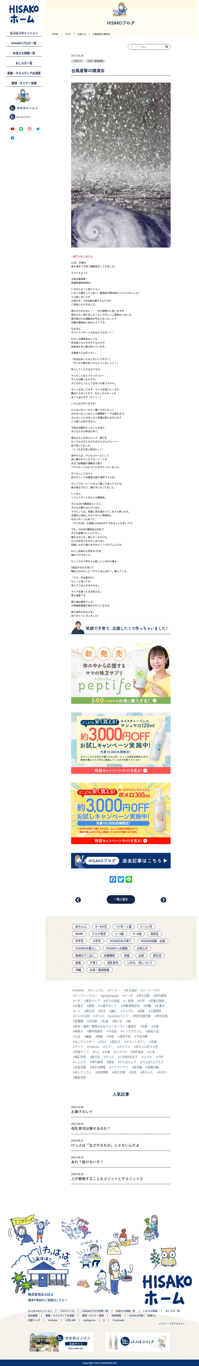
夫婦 (107, 1052)
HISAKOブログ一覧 (23, 43)
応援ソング (34, 1320)
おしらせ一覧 (24, 63)
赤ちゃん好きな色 (147, 1047)
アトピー (114, 990)
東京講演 (160, 996)
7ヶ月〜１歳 (123, 926)
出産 (141, 955)
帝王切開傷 (98, 1067)
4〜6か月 (101, 926)
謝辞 (91, 1006)
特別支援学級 (142, 1016)
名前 (133, 1072)
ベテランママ (119, 1067)
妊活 (102, 1011)
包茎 (144, 1026)
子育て (94, 963)
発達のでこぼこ (85, 955)
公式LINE (70, 1320)
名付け (163, 1072)
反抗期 (93, 1021)
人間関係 (155, 1011)
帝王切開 (143, 996)
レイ (77, 1011)
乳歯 (105, 1021)
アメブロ (127, 1011)
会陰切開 (80, 1067)
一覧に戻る (121, 899)
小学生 (97, 941)
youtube (94, 1047)
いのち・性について (139, 963)
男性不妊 (125, 1036)
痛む (114, 1011)
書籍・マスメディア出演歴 (24, 73)
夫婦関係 (109, 955)
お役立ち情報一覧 (24, 53)
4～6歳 (137, 934)
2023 (103, 1042)
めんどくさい (83, 1072)
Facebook (118, 1320)
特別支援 (162, 1016)
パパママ (121, 1052)
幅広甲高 (80, 1057)
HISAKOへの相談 (117, 948)
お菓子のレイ (108, 1006)
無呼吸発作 (96, 1031)
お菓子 (160, 1006)
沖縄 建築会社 (131, 1006)
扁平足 (96, 1057)
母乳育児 (112, 963)
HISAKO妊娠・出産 (153, 941)
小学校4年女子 (128, 1057)
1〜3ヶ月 (146, 926)
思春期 (79, 1021)
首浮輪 (137, 1067)
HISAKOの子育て (121, 941)
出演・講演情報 (95, 60)
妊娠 (126, 955)
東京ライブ (93, 1001)
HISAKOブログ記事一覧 (95, 1311)
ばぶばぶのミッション (24, 33)
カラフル (124, 1047)
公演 (152, 1052)
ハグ (77, 1001)
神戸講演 (97, 1062)
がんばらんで (127, 1062)
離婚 (89, 1036)
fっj (96, 1052)
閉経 (100, 1036)
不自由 (112, 1031)
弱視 (141, 1011)
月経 (111, 1036)
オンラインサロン (86, 996)
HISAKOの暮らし (86, 948)
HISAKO (79, 990)
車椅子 (79, 1031)
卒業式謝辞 (157, 1001)
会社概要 (33, 1315)
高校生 (154, 934)
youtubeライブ (118, 1016)
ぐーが (128, 996)
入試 (77, 1036)
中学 (142, 1001)
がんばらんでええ (153, 1062)
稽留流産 (80, 1077)
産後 (78, 963)
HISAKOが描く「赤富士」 (143, 1315)
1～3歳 (119, 934)
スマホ (147, 1057)
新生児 (157, 955)
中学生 (79, 941)
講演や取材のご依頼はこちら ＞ (48, 1300)
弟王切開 (119, 1072)
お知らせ (77, 60)
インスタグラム (132, 1031)
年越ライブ (82, 1052)
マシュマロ (96, 990)
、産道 (129, 1001)
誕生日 (116, 1042)
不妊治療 (141, 1036)
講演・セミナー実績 (24, 83)
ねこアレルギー (84, 1042)
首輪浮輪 (153, 1067)
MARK (79, 934)
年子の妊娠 (112, 1001)
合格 (156, 1026)
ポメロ (100, 1016)
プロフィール (67, 1311)
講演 (111, 1062)
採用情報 (116, 1315)
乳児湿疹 (131, 990)
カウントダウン (135, 1042)
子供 (160, 1057)
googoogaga (111, 996)
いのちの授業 (150, 1311)
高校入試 (153, 1031)
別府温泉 (137, 1052)
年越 (154, 1042)
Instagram (89, 1320)
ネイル (109, 1057)
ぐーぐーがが (151, 990)
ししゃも (80, 1062)
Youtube (52, 1320)
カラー (109, 1047)
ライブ (79, 1047)
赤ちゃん (81, 926)
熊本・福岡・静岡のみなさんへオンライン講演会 (105, 1026)
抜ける (118, 1021)
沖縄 (78, 970)
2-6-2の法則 (82, 1016)
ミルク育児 (99, 934)
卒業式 (79, 1006)
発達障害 (102, 1072)
